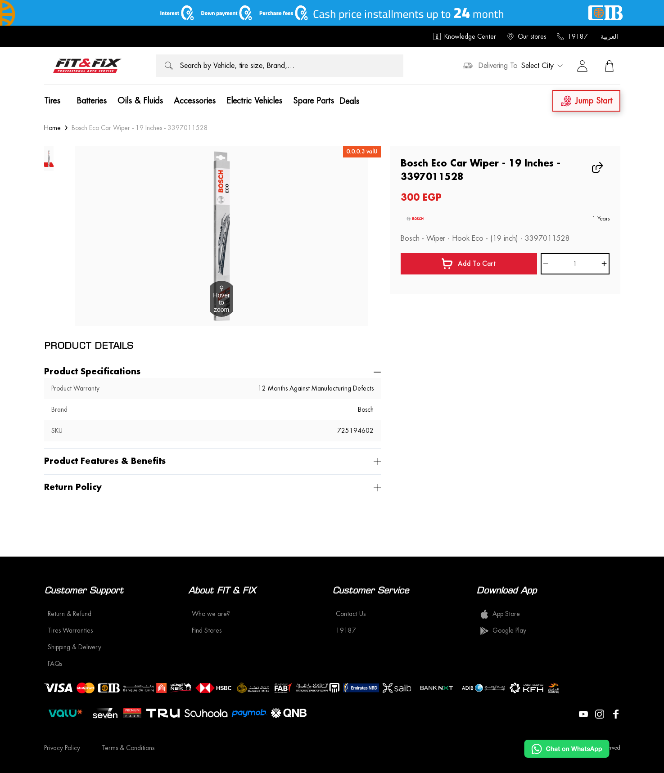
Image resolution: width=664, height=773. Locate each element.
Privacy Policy (62, 748)
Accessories (195, 101)
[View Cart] (609, 65)
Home (52, 128)
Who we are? (211, 614)
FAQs (55, 664)
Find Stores (206, 630)
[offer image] (332, 13)
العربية (609, 36)
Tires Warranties (70, 630)
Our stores (526, 36)
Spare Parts (313, 101)
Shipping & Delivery (74, 647)
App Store (500, 614)
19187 (572, 36)
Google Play (503, 630)
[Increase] (604, 263)
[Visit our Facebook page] (615, 713)
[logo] (87, 65)
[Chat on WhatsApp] (567, 749)
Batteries (92, 101)
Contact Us (351, 614)
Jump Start (586, 101)
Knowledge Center (465, 36)
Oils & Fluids (140, 101)
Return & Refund (69, 614)
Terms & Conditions (128, 748)
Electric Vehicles (254, 101)
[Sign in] (582, 65)
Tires (52, 101)
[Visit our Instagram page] (599, 713)
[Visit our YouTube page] (583, 713)
